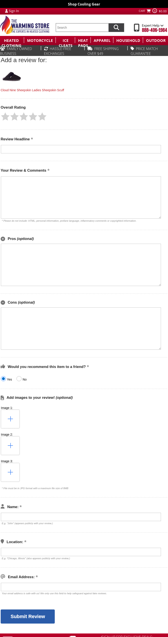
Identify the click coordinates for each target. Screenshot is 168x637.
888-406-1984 (154, 30)
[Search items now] (116, 27)
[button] (5, 116)
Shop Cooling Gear (84, 4)
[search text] (82, 27)
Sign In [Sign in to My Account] (14, 11)
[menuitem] (12, 40)
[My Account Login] (6, 11)
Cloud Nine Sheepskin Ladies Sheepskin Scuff (32, 90)
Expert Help (153, 25)
